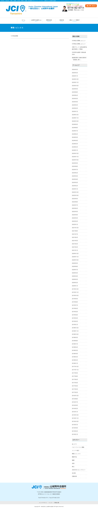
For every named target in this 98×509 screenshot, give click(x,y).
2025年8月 (75, 92)
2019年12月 (75, 289)
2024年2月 (75, 147)
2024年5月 (75, 137)
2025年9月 (75, 89)
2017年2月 (75, 392)
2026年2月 (75, 72)
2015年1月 (75, 434)
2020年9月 (75, 263)
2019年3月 (75, 318)
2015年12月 (75, 415)
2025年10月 (75, 85)
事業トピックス (76, 453)
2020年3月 (75, 279)
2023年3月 (75, 182)
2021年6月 (75, 237)
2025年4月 (75, 101)
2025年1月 (75, 111)
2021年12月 (75, 227)
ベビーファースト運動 (78, 447)
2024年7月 (75, 131)
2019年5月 (75, 311)
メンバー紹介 (75, 450)
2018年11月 (75, 331)
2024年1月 (75, 150)
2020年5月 (75, 273)
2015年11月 (75, 418)
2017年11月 (75, 369)
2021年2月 (75, 247)
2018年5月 (75, 350)
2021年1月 (75, 250)
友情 (73, 463)
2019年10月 (75, 295)
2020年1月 (75, 286)
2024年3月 (75, 143)
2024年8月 (75, 127)
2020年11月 (75, 256)
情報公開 (56, 502)
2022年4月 (75, 214)
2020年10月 (75, 260)
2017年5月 (75, 382)
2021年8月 (75, 231)
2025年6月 (75, 95)
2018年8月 (75, 340)
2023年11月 (75, 156)
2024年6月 (75, 134)
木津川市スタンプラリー (78, 470)
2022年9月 (75, 198)
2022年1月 (75, 224)
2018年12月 (75, 327)
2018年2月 (75, 360)
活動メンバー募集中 (74, 20)
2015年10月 (75, 421)
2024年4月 (75, 140)
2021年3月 (75, 244)
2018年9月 (75, 337)
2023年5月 (75, 176)
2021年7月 (75, 234)
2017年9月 (75, 373)
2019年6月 (75, 308)
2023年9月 (75, 163)
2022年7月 (75, 205)
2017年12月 (75, 366)
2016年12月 (75, 395)
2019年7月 (75, 305)
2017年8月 (75, 376)
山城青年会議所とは (36, 20)
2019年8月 (75, 302)
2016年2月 (75, 408)
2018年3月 (75, 357)
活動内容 (61, 20)
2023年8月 (75, 166)
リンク (50, 502)
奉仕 (73, 466)
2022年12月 (75, 192)
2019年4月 (75, 315)
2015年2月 (75, 431)
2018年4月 (75, 353)
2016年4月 (75, 405)
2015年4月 (75, 428)
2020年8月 (75, 266)
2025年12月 (75, 79)
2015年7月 (75, 424)
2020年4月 (75, 276)
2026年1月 (75, 76)
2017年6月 (75, 379)
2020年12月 (75, 253)
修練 (73, 460)
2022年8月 (75, 202)
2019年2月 (75, 321)
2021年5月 (75, 240)
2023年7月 (75, 169)
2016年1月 (75, 411)
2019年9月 (75, 298)
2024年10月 (75, 121)
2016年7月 (75, 402)
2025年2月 (75, 108)
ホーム (23, 20)
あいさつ (74, 444)
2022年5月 (75, 211)
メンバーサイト (43, 502)
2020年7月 (75, 269)
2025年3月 (75, 105)
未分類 (74, 473)
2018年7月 (75, 344)
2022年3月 (75, 218)
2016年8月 (75, 399)
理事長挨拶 (49, 20)
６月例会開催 (14, 36)
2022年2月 (75, 221)
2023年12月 (75, 153)
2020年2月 (75, 282)
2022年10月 (75, 195)
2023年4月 (75, 179)
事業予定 (74, 457)
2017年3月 (75, 389)
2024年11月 (75, 118)
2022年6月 (75, 208)
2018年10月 (75, 334)
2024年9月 (75, 124)
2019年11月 (75, 292)
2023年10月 (75, 160)
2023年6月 (75, 173)
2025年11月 (75, 82)
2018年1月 (75, 363)
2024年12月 (75, 114)
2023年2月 (75, 185)
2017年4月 (75, 386)
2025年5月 (75, 98)
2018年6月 (75, 347)
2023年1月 (75, 189)
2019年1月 (75, 324)
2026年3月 (75, 69)
